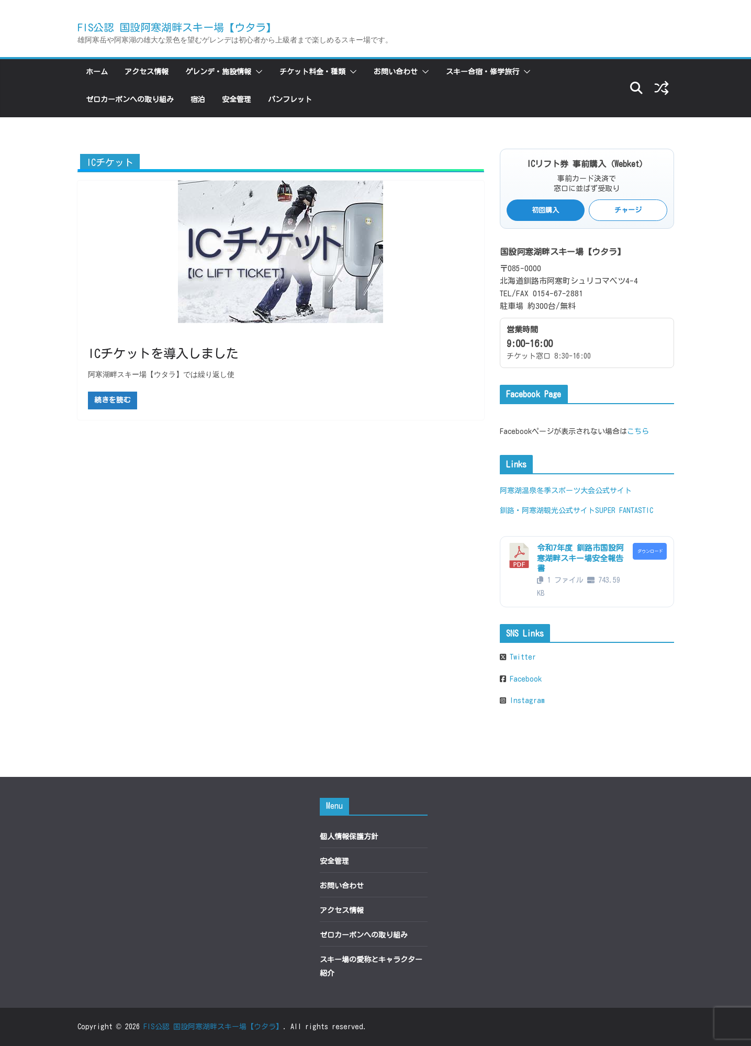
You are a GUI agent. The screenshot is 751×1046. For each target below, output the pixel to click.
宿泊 (197, 99)
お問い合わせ (396, 71)
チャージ (628, 210)
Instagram (525, 700)
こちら (638, 431)
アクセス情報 (147, 71)
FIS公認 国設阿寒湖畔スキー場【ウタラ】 (176, 27)
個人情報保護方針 (349, 836)
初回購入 (545, 210)
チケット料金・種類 (312, 71)
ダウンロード (650, 551)
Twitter (521, 657)
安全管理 (236, 99)
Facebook (524, 679)
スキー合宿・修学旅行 (482, 71)
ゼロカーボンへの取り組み (130, 99)
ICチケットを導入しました (163, 353)
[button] (257, 71)
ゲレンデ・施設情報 (218, 71)
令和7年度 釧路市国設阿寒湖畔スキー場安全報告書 (580, 558)
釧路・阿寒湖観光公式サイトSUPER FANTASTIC (576, 510)
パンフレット (290, 99)
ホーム (97, 71)
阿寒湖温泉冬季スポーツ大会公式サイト (566, 490)
